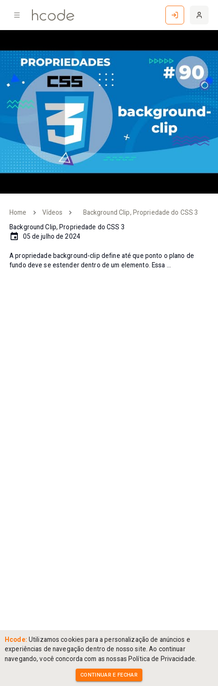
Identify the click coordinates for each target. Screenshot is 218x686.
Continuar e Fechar (109, 675)
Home (18, 212)
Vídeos (52, 212)
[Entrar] (174, 15)
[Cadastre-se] (199, 15)
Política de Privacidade (161, 659)
